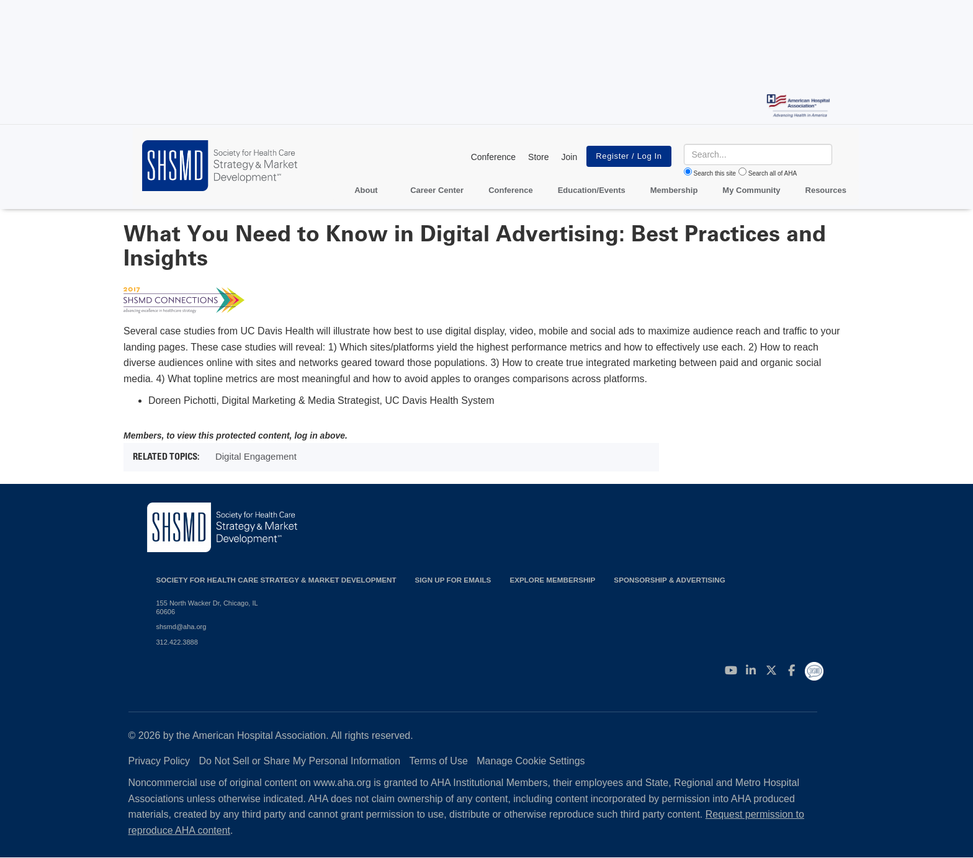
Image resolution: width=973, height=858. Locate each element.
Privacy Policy (159, 761)
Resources (825, 190)
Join (570, 157)
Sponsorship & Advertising (669, 580)
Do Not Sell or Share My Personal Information (300, 761)
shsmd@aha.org (181, 626)
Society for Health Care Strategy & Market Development (276, 580)
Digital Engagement (256, 456)
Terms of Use (439, 761)
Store (538, 157)
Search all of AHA (772, 173)
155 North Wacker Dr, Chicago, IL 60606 (207, 607)
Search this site (715, 173)
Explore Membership (552, 580)
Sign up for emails (453, 580)
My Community (751, 190)
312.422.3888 (177, 642)
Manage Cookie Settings (531, 761)
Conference (493, 157)
